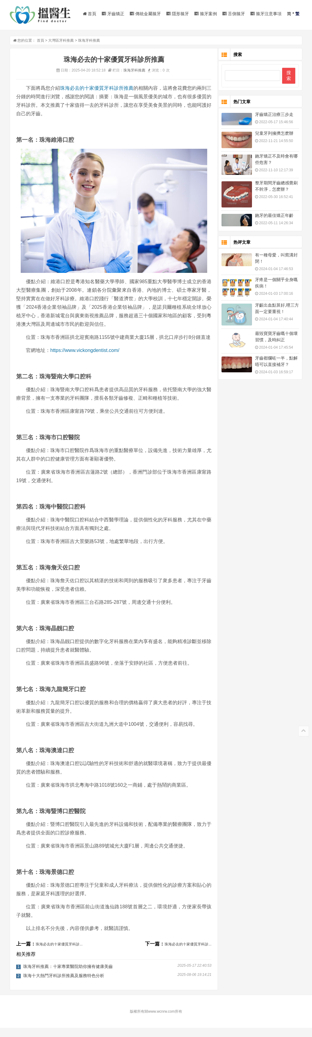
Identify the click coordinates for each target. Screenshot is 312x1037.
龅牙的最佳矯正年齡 (274, 216)
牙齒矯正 (113, 13)
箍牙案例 (205, 13)
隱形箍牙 (177, 13)
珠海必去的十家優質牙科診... (59, 953)
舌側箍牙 (233, 13)
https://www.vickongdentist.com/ (84, 359)
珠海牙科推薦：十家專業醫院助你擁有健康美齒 (68, 975)
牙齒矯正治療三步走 (274, 115)
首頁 (90, 13)
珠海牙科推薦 (89, 41)
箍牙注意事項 (266, 13)
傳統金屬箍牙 (145, 13)
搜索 (288, 76)
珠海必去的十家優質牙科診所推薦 (97, 88)
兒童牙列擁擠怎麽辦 (274, 133)
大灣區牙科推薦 (61, 41)
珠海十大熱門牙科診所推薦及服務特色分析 (63, 984)
